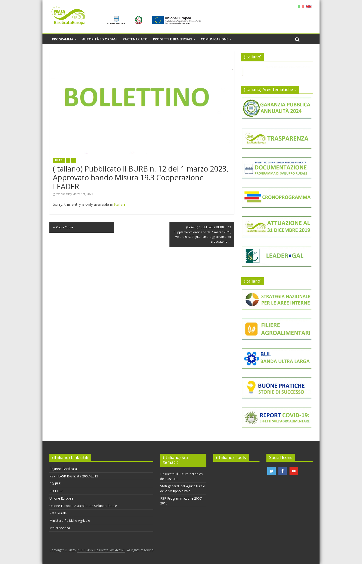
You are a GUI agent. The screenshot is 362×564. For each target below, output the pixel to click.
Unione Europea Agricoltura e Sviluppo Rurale (83, 506)
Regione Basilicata (63, 469)
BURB (59, 160)
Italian (119, 204)
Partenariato (135, 39)
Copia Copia (62, 227)
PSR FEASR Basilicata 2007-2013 (73, 476)
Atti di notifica (59, 528)
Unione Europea (61, 498)
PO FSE (54, 483)
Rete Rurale (58, 513)
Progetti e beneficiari (172, 39)
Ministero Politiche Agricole (69, 520)
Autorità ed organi (99, 39)
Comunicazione (214, 39)
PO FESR (56, 491)
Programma (62, 39)
